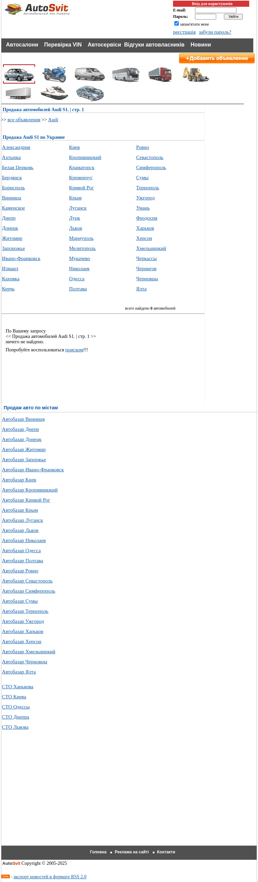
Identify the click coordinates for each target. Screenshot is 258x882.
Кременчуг (81, 177)
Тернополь (147, 187)
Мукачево (79, 258)
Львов (75, 228)
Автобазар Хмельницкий (28, 651)
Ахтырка (11, 157)
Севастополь (150, 157)
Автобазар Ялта (19, 671)
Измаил (10, 268)
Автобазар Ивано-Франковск (33, 469)
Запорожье (13, 248)
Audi (53, 119)
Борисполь (13, 187)
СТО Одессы (16, 707)
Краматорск (81, 167)
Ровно (142, 147)
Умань (143, 208)
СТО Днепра (15, 717)
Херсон (144, 238)
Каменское (13, 208)
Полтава (78, 288)
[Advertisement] (129, 796)
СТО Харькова (17, 686)
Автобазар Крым (20, 510)
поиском (74, 349)
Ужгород (145, 197)
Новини (201, 45)
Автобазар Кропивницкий (30, 490)
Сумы (142, 177)
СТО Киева (14, 696)
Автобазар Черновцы (24, 661)
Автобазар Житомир (24, 449)
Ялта (141, 288)
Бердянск (12, 177)
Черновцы (147, 278)
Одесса (76, 278)
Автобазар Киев (19, 479)
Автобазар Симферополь (28, 591)
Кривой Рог (81, 187)
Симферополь (151, 167)
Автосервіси (104, 45)
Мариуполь (81, 238)
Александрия (16, 147)
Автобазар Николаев (24, 540)
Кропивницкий (85, 157)
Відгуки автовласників (154, 45)
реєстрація (184, 32)
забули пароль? (215, 32)
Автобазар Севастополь (27, 581)
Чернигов (146, 268)
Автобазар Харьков (22, 631)
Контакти (166, 852)
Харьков (145, 228)
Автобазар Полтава (22, 560)
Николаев (79, 268)
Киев (74, 147)
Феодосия (146, 218)
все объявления (23, 119)
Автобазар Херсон (21, 641)
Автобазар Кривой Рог (26, 500)
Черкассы (146, 258)
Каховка (11, 278)
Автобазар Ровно (20, 570)
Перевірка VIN (63, 45)
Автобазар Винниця (23, 419)
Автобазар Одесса (21, 550)
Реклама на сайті (132, 852)
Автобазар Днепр (20, 429)
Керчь (8, 288)
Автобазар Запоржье (24, 459)
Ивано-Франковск (21, 258)
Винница (11, 197)
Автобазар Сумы (20, 601)
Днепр (9, 218)
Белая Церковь (17, 167)
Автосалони (22, 45)
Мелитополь (82, 248)
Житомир (12, 238)
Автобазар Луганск (22, 520)
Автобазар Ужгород (23, 621)
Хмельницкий (151, 248)
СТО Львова (15, 727)
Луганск (78, 208)
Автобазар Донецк (21, 439)
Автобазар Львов (20, 530)
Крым (75, 197)
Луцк (74, 218)
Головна (98, 852)
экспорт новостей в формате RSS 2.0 (50, 876)
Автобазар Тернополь (25, 611)
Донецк (10, 228)
